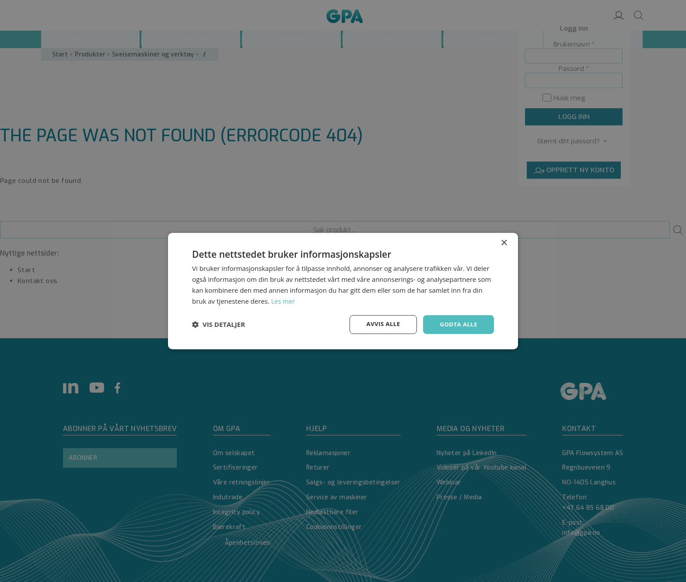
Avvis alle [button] (380, 324)
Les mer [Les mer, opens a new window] (283, 300)
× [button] (503, 242)
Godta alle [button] (457, 324)
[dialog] (343, 291)
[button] (218, 325)
